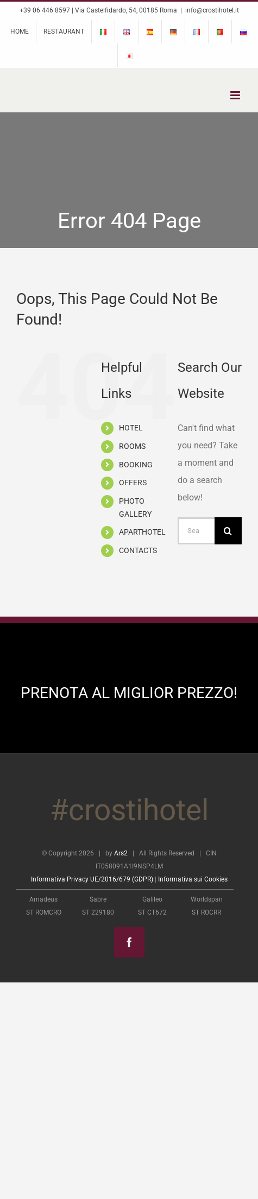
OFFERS (133, 482)
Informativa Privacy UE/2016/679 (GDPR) (92, 879)
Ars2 (121, 853)
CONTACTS (138, 550)
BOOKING (136, 464)
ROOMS (132, 446)
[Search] (228, 530)
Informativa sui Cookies (193, 879)
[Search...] (196, 530)
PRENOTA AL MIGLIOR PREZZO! (129, 693)
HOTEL (131, 427)
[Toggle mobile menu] (236, 95)
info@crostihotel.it (212, 10)
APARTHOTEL (142, 532)
